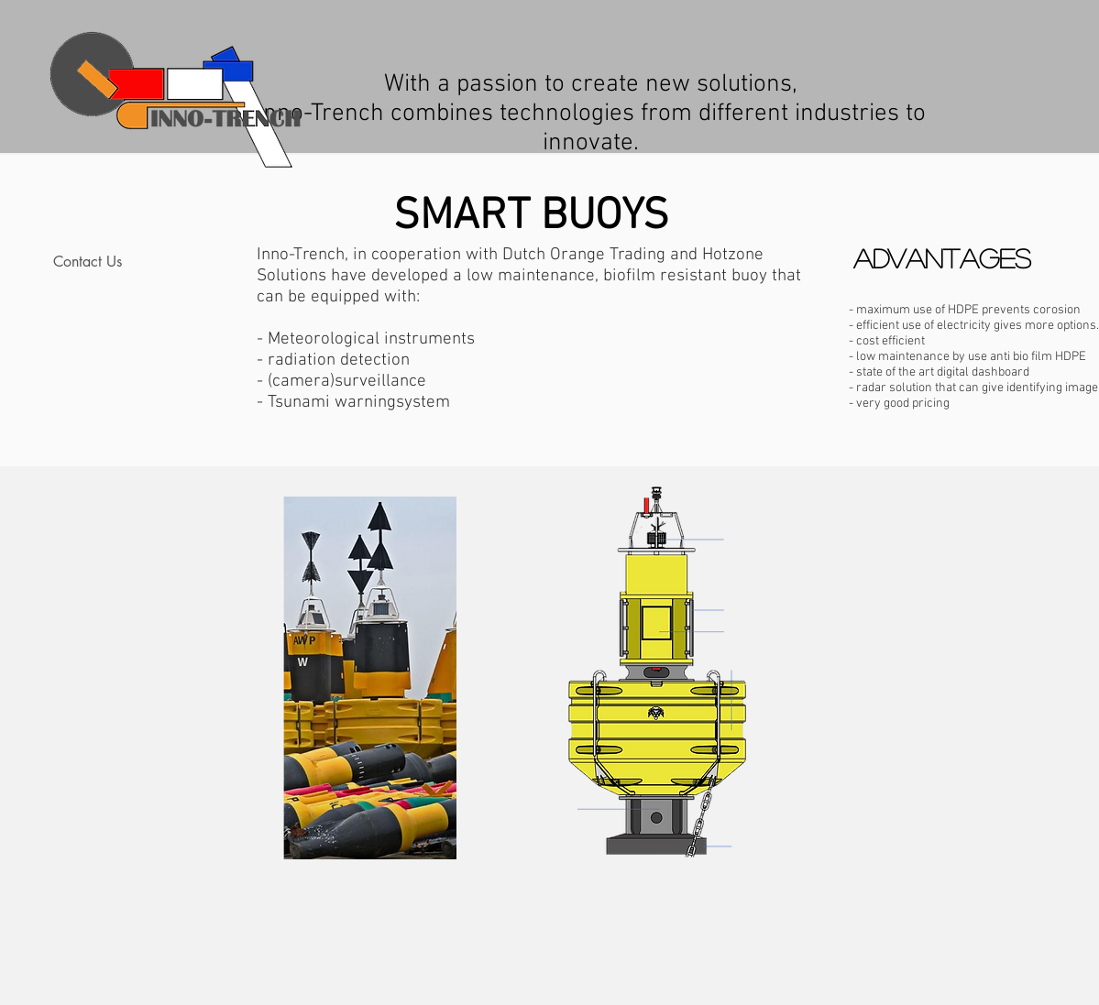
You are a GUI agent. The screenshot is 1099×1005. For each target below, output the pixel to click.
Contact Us (87, 261)
